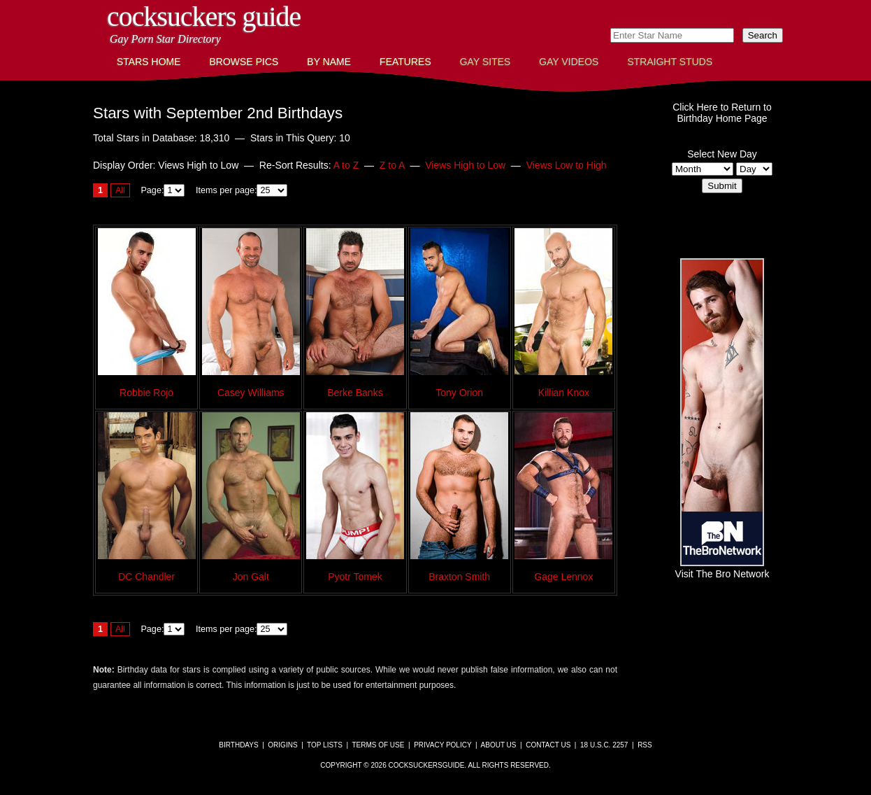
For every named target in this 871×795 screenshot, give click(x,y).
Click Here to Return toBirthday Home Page (722, 112)
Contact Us (548, 745)
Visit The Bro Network (722, 568)
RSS (645, 745)
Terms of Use (378, 745)
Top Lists (325, 745)
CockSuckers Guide (204, 16)
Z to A (392, 165)
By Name (329, 61)
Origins (282, 745)
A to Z (346, 165)
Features (405, 61)
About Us (499, 745)
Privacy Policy (442, 745)
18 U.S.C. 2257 (604, 745)
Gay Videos (568, 61)
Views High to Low (465, 165)
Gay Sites (485, 61)
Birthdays (238, 745)
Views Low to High (566, 165)
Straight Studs (669, 61)
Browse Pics (244, 61)
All (120, 190)
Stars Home (149, 61)
